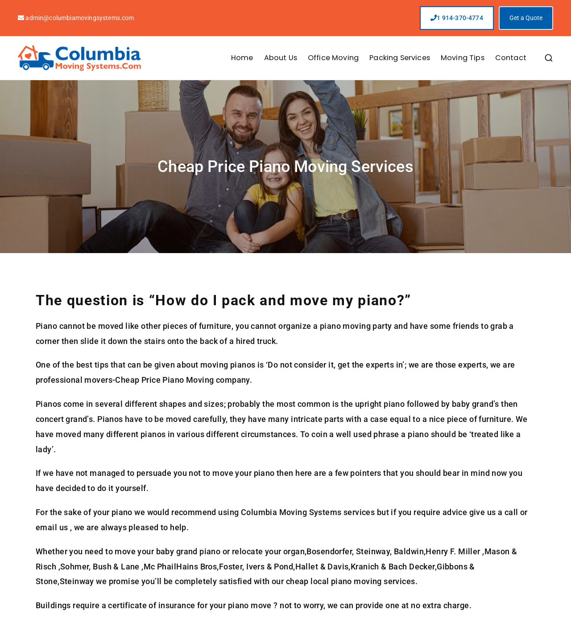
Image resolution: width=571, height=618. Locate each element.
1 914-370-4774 (456, 17)
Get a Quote (525, 17)
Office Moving (333, 58)
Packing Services (399, 58)
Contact (510, 58)
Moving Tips (462, 58)
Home (242, 58)
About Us (280, 58)
